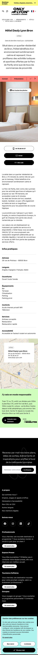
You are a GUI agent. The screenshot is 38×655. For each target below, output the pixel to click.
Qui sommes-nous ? (9, 495)
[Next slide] (35, 79)
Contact (5, 79)
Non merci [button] (10, 644)
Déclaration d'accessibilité (12, 501)
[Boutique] (28, 11)
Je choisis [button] (27, 644)
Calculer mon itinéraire (10, 420)
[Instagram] (13, 524)
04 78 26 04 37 (19, 149)
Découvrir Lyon (7, 19)
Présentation (18, 79)
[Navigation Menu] (3, 11)
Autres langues (7, 507)
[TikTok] (29, 524)
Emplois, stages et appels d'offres (15, 498)
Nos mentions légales (10, 511)
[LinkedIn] (21, 524)
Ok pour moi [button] (19, 650)
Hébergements (21, 19)
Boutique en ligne (5, 2)
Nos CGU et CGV (8, 504)
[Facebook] (5, 524)
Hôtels (31, 19)
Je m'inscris (27, 470)
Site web (19, 163)
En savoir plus (9, 546)
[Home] (19, 11)
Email (19, 156)
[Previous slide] (32, 79)
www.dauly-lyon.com (15, 357)
